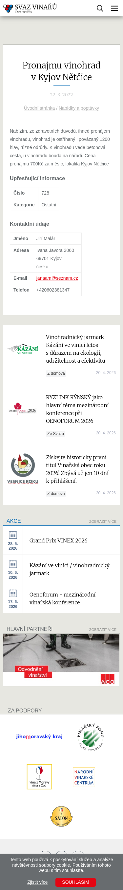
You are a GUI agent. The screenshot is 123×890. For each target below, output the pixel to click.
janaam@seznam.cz (57, 278)
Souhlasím (75, 882)
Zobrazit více (102, 521)
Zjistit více (37, 882)
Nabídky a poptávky (79, 108)
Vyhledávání (100, 8)
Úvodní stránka (39, 108)
